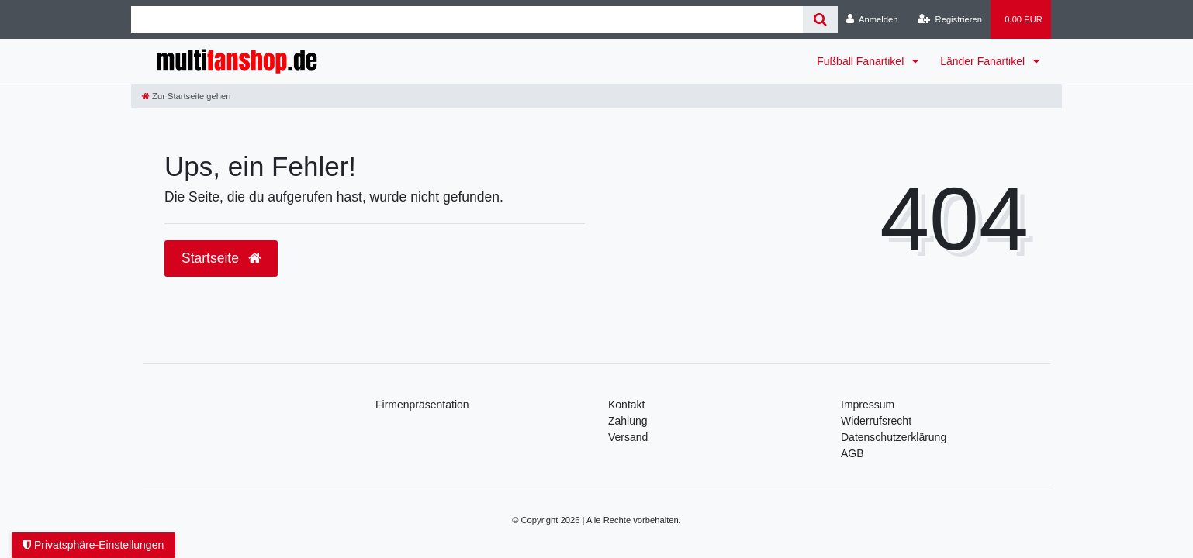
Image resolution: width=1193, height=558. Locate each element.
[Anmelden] (872, 19)
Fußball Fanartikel (862, 61)
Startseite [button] (221, 258)
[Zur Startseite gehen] (186, 96)
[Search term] (467, 19)
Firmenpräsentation (422, 404)
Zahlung (628, 421)
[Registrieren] (950, 19)
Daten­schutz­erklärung (893, 437)
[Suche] (820, 19)
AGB (852, 453)
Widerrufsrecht (876, 421)
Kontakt (626, 404)
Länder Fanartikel (984, 61)
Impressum (867, 404)
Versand (628, 437)
